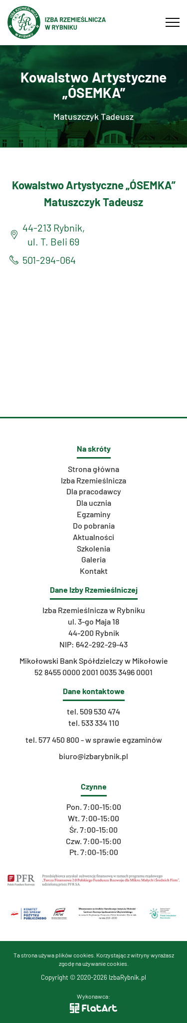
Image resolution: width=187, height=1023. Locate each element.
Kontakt (94, 570)
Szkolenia (93, 548)
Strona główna (93, 468)
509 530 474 (100, 711)
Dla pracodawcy (93, 491)
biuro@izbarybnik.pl (93, 756)
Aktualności (93, 537)
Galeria (93, 559)
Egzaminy (94, 514)
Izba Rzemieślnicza (93, 480)
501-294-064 (49, 260)
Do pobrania (94, 525)
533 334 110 (100, 722)
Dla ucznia (93, 502)
